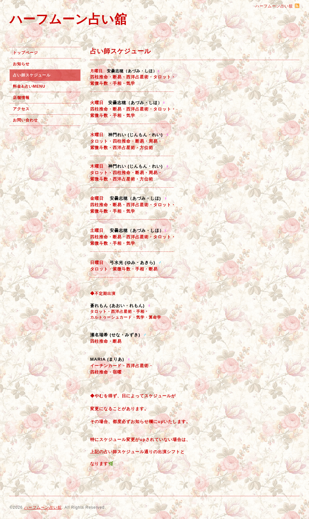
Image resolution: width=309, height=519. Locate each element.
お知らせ (21, 64)
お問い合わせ (25, 120)
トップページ (25, 52)
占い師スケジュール (32, 75)
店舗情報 (21, 97)
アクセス (21, 109)
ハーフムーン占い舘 (68, 19)
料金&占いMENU (29, 86)
